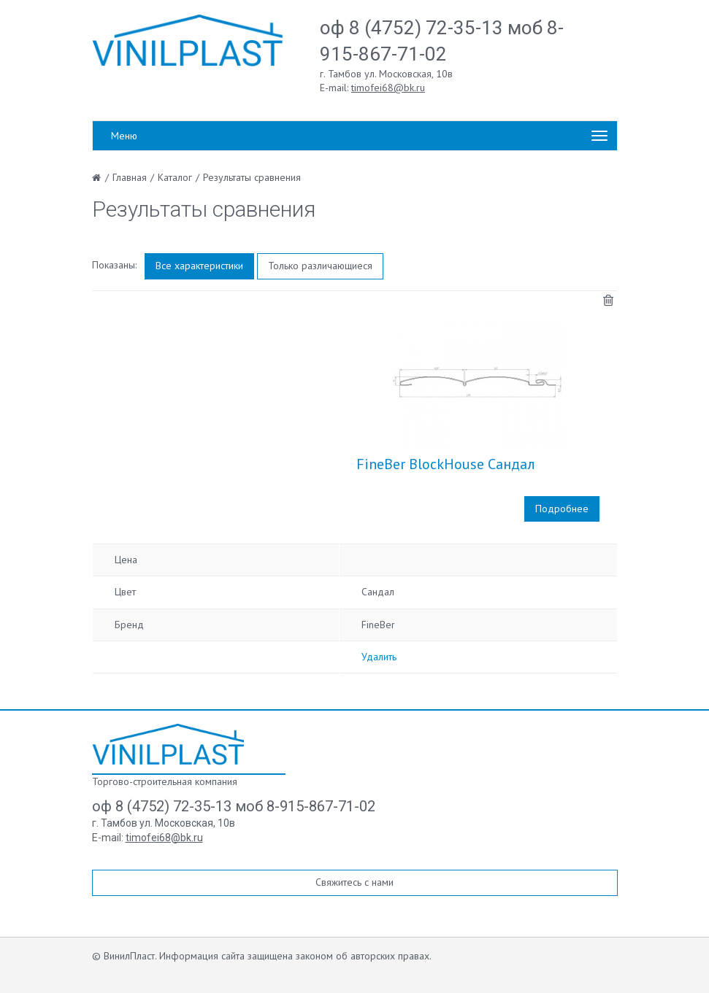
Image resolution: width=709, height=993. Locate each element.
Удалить (378, 656)
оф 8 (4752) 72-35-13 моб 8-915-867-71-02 (233, 806)
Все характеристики (199, 265)
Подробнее (562, 508)
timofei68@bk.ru (388, 87)
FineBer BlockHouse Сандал (445, 464)
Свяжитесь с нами (354, 882)
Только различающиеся (320, 265)
